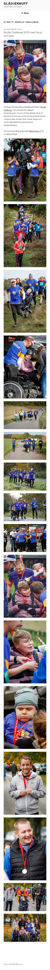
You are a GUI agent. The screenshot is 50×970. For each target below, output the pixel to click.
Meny (25, 13)
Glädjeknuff (16, 3)
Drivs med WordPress (13, 964)
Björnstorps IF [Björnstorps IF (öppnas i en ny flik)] (35, 131)
